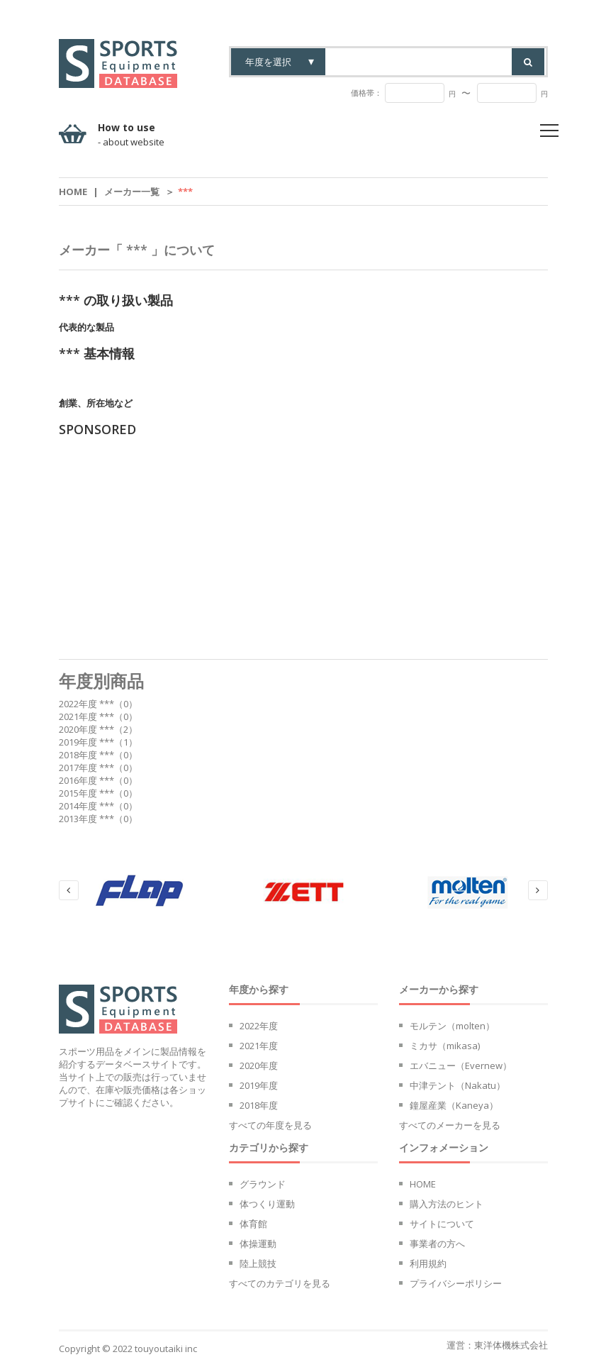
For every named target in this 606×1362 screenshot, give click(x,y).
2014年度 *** (86, 805)
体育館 (253, 1223)
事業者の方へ (437, 1243)
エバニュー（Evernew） (461, 1065)
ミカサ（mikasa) (445, 1045)
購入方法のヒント (446, 1203)
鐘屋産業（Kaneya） (454, 1105)
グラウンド (263, 1184)
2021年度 (259, 1045)
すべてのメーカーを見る (449, 1125)
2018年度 (259, 1105)
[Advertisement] (303, 548)
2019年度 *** (86, 742)
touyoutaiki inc (166, 1348)
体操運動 (258, 1243)
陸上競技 (258, 1263)
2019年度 (259, 1085)
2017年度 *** (86, 767)
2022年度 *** (86, 703)
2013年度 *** (86, 818)
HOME (423, 1184)
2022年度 (259, 1025)
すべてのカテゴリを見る (279, 1283)
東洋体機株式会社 (511, 1345)
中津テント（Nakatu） (457, 1085)
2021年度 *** (86, 716)
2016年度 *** (86, 780)
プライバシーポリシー (456, 1283)
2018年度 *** (86, 754)
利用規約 (428, 1263)
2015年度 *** (86, 793)
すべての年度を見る (270, 1125)
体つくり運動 (267, 1203)
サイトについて (442, 1223)
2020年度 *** (86, 729)
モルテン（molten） (452, 1025)
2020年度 (259, 1065)
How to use (131, 135)
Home (73, 191)
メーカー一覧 (131, 191)
